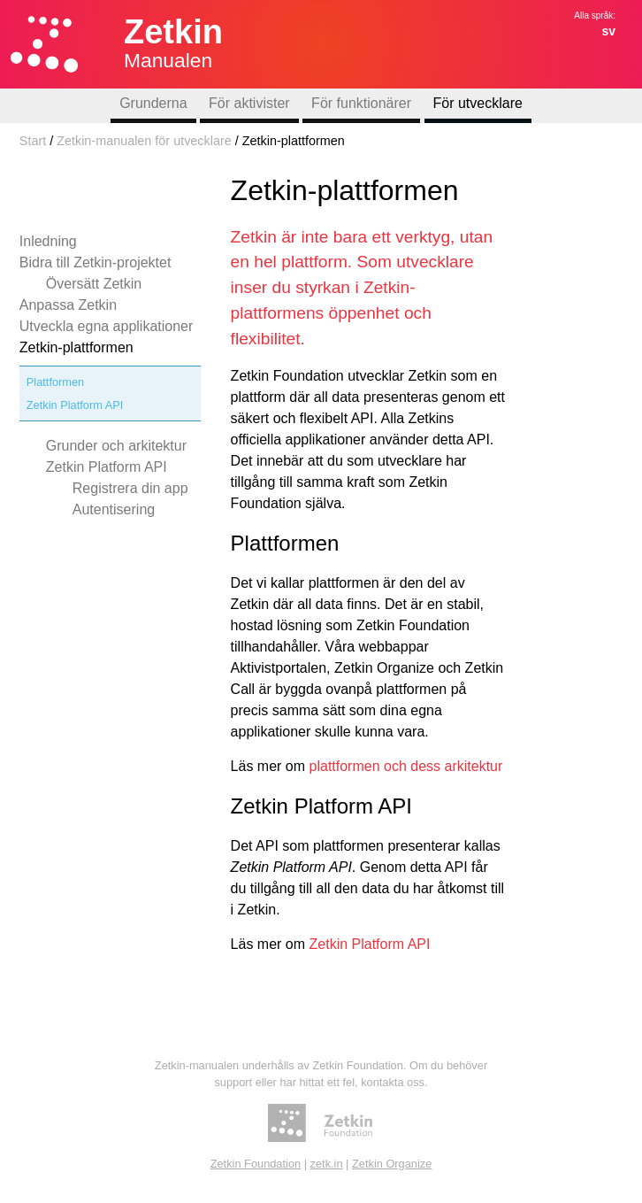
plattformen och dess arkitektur (406, 766)
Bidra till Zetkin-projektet (95, 262)
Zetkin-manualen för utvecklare (144, 141)
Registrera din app (130, 488)
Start (32, 141)
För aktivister (249, 103)
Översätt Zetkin (93, 283)
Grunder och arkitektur (116, 445)
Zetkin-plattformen (76, 347)
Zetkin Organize (392, 1163)
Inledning (48, 241)
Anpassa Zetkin (68, 304)
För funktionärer (361, 103)
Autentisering (114, 509)
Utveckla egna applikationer (106, 326)
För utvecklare (478, 103)
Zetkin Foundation (255, 1163)
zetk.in (326, 1163)
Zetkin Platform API (75, 405)
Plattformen (55, 382)
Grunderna (153, 103)
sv (608, 31)
